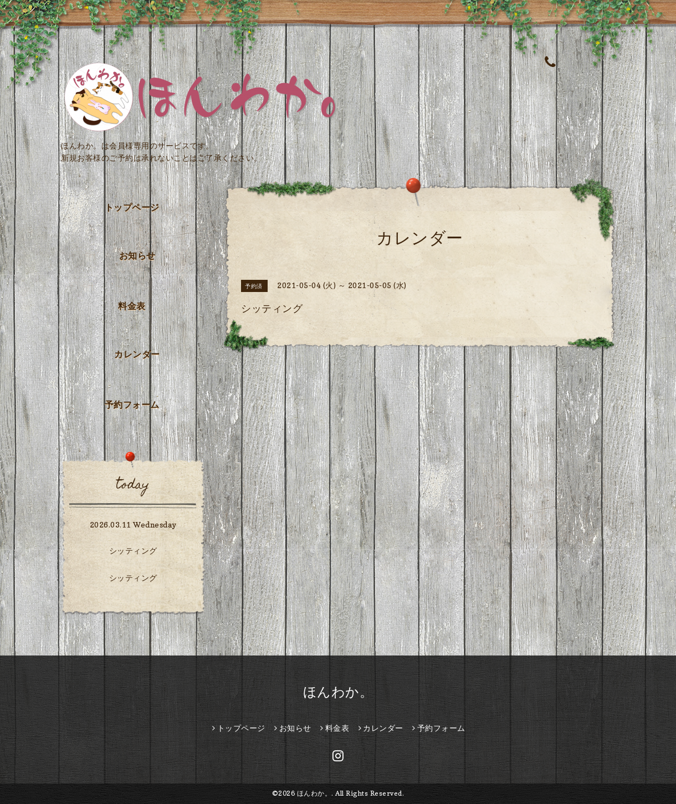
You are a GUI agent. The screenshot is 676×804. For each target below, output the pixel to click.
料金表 (132, 305)
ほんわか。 (338, 692)
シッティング (133, 550)
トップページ (132, 207)
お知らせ (137, 255)
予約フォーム (132, 404)
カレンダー (137, 354)
